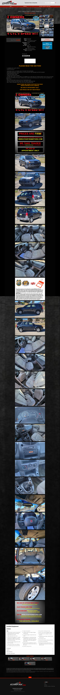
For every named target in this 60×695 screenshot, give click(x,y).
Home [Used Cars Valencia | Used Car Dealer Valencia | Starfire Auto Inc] (10, 6)
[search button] (55, 2)
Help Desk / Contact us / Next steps (44, 6)
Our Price (13, 40)
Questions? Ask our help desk (47, 40)
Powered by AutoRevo (20, 691)
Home (45, 683)
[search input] (49, 2)
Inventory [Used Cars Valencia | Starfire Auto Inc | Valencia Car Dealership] (25, 6)
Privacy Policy (23, 691)
